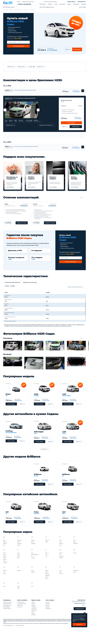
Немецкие (48, 605)
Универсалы (33, 606)
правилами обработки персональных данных (22, 50)
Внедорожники (34, 609)
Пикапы (32, 611)
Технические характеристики (46, 7)
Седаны (32, 602)
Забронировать (75, 126)
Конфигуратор (20, 605)
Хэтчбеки (33, 603)
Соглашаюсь (79, 624)
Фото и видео (82, 7)
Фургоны (33, 613)
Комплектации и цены (8, 7)
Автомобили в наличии (21, 603)
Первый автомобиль (7, 603)
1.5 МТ (7, 286)
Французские (48, 608)
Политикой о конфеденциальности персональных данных (79, 619)
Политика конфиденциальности (8, 625)
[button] (5, 110)
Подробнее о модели (22, 222)
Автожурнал (76, 4)
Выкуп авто (62, 4)
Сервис (69, 4)
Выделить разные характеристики (75, 286)
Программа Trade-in (7, 608)
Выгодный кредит (6, 606)
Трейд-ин (50, 4)
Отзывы (83, 605)
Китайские (48, 602)
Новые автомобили (21, 602)
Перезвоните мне (80, 608)
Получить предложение (18, 46)
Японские (47, 603)
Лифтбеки (33, 605)
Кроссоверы (33, 608)
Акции (56, 4)
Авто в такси (19, 606)
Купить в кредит (77, 49)
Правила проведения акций (19, 625)
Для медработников (7, 605)
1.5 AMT (13, 286)
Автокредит (42, 4)
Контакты (83, 4)
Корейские (48, 606)
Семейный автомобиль (7, 602)
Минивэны (33, 614)
